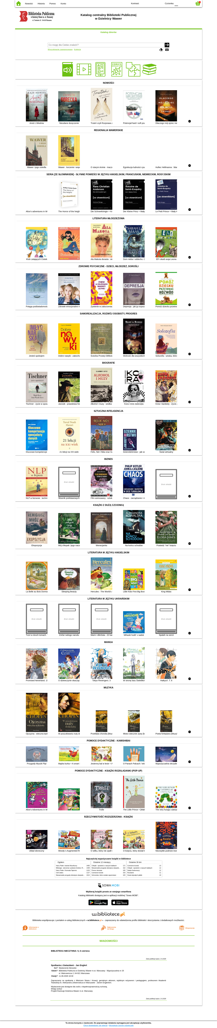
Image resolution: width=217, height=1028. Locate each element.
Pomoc (52, 3)
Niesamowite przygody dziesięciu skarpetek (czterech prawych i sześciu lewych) (82, 875)
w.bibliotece (94, 920)
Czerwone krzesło (97, 873)
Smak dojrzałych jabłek (134, 875)
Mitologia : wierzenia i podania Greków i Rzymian (72, 868)
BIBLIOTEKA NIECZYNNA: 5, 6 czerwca (70, 951)
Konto (63, 3)
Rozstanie (130, 873)
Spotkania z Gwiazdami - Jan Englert (69, 965)
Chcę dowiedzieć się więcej (95, 1025)
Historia (41, 3)
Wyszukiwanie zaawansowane (60, 49)
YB (154, 3)
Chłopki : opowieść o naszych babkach (104, 865)
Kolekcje (77, 49)
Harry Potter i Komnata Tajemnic (66, 870)
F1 (181, 3)
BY (159, 3)
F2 (188, 3)
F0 (176, 3)
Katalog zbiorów (108, 32)
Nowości (29, 3)
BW (148, 3)
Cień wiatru (59, 873)
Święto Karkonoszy (133, 870)
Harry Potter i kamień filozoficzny (66, 865)
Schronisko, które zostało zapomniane (104, 875)
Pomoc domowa (97, 870)
